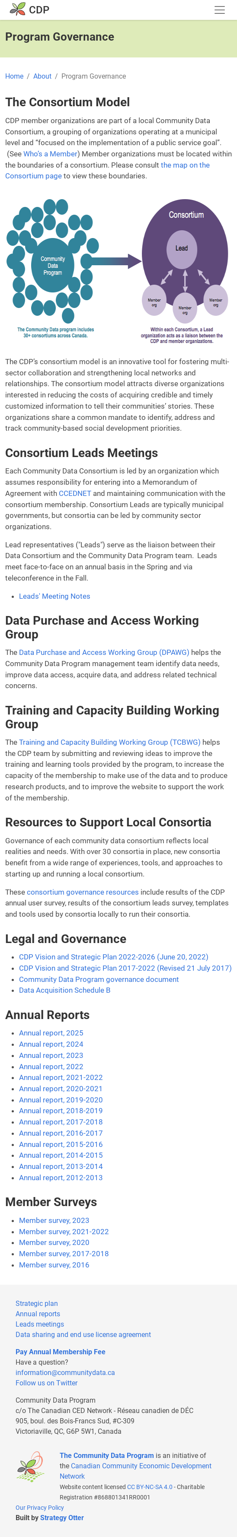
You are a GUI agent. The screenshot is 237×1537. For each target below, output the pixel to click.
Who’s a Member (50, 153)
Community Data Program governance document (99, 979)
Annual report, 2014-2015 (61, 1155)
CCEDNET (75, 493)
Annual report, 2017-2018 (61, 1122)
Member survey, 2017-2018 (64, 1253)
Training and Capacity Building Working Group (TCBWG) (110, 742)
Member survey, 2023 (54, 1220)
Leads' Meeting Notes (54, 596)
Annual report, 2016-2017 (61, 1133)
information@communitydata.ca (65, 1373)
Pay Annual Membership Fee (61, 1352)
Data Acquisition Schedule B (65, 990)
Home (14, 76)
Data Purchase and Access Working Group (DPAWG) (104, 652)
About (42, 76)
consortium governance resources (83, 892)
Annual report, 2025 (51, 1033)
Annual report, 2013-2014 (61, 1166)
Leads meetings (40, 1324)
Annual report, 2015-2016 (61, 1144)
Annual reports (38, 1314)
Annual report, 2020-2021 (61, 1088)
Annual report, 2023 (51, 1055)
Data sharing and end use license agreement (83, 1335)
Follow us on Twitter (46, 1383)
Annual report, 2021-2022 (61, 1077)
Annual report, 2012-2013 (61, 1177)
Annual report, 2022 (51, 1066)
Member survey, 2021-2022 (64, 1231)
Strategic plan (37, 1303)
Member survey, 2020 (54, 1242)
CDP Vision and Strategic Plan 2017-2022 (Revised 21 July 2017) (125, 968)
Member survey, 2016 (54, 1265)
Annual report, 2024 (51, 1044)
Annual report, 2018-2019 (61, 1110)
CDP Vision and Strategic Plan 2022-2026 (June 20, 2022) (113, 957)
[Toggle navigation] (220, 10)
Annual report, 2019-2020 (61, 1100)
